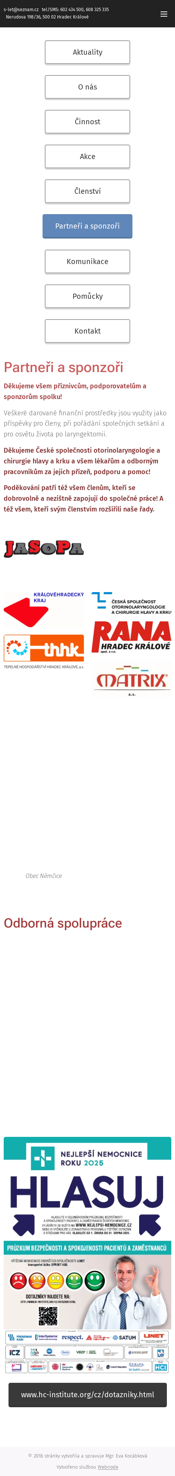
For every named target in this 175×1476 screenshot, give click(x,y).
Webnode (108, 1467)
